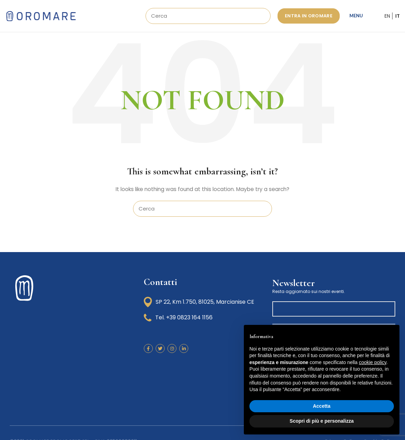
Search (261, 18)
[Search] (208, 18)
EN (387, 18)
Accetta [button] (322, 406)
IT (397, 18)
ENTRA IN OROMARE (308, 18)
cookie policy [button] (372, 362)
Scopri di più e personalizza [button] (322, 421)
